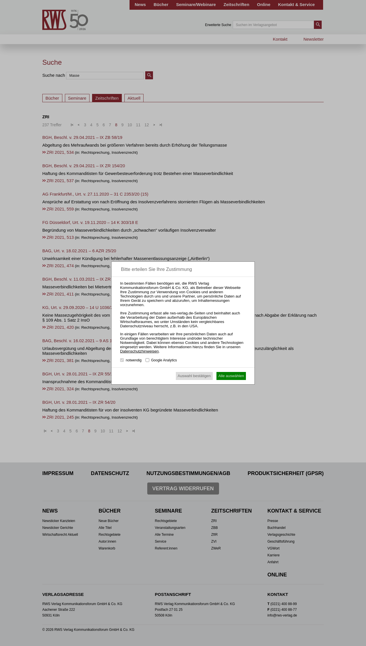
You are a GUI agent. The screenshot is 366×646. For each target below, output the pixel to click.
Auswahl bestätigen (194, 376)
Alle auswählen (231, 376)
